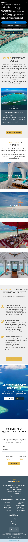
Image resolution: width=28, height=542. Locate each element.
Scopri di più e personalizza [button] (13, 25)
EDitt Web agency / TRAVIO (14, 540)
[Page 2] (13, 127)
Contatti (8, 504)
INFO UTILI (19, 398)
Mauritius (14, 523)
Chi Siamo (7, 502)
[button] (26, 2)
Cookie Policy (7, 510)
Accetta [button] (14, 22)
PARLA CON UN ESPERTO (13, 29)
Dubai (14, 518)
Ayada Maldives (21, 510)
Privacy (8, 459)
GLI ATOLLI (9, 398)
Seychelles (14, 525)
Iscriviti (14, 463)
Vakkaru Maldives (20, 509)
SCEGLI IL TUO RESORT (14, 33)
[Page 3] (14, 127)
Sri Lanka (14, 519)
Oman (14, 521)
